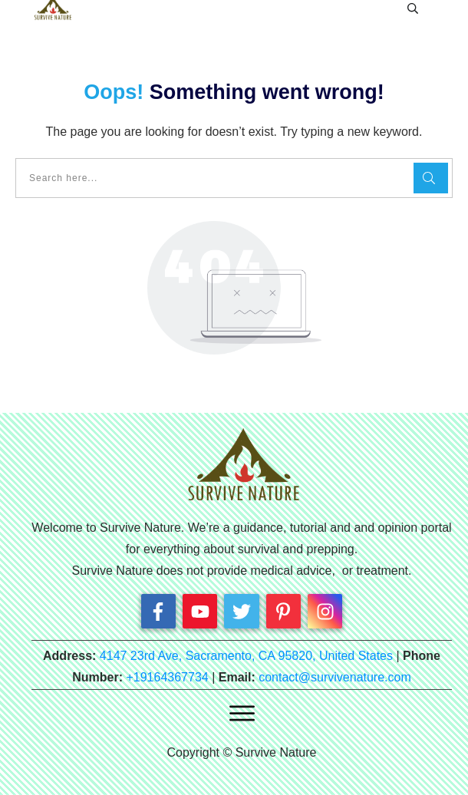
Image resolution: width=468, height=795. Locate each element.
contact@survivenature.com (335, 677)
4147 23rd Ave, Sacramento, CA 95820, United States (246, 655)
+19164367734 (167, 677)
